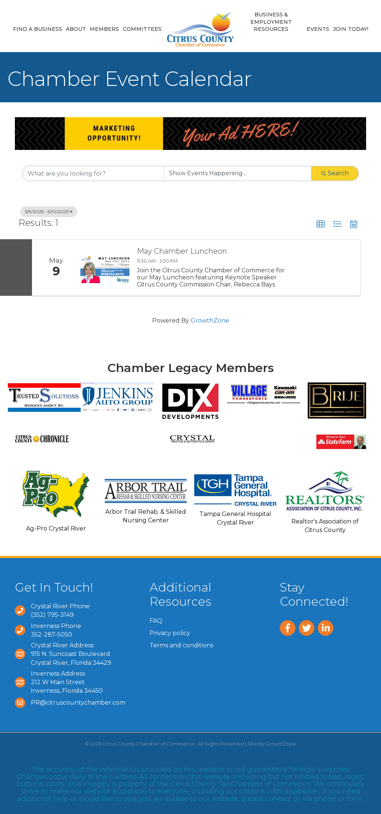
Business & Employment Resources (271, 21)
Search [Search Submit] (335, 173)
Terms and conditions (181, 645)
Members (104, 29)
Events (318, 29)
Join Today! (350, 29)
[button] (320, 224)
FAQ (156, 620)
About (76, 29)
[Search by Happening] (238, 173)
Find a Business (37, 29)
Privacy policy (170, 633)
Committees (142, 29)
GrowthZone (209, 320)
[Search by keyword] (93, 173)
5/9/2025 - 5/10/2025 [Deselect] (49, 211)
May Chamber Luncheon (182, 251)
